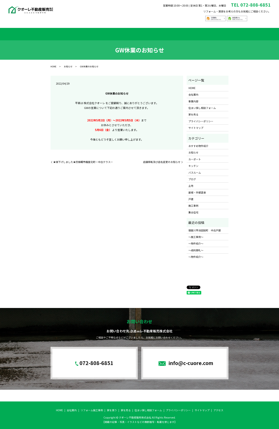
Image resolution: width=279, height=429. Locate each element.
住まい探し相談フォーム (193, 33)
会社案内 (72, 33)
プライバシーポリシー (200, 119)
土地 (190, 183)
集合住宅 (193, 210)
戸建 (190, 197)
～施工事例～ (195, 234)
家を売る (166, 33)
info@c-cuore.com (191, 360)
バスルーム (194, 170)
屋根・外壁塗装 (197, 190)
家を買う (120, 33)
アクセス (221, 33)
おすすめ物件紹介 (143, 33)
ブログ (192, 177)
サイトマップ (195, 125)
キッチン (193, 163)
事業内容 (193, 99)
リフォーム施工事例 (96, 33)
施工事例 (193, 203)
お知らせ (68, 64)
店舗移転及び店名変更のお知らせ (161, 159)
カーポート (194, 157)
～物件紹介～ (195, 241)
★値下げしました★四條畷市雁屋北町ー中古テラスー (83, 159)
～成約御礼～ (195, 248)
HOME (56, 33)
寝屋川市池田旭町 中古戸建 (204, 228)
